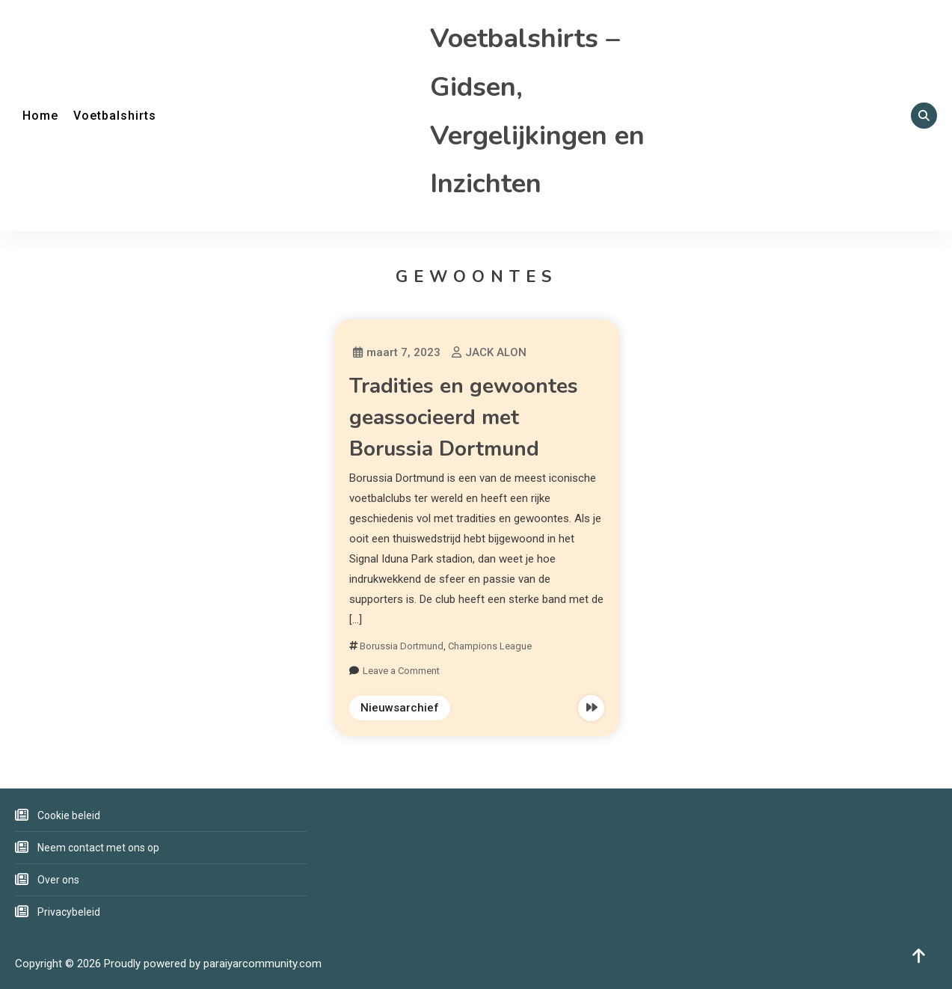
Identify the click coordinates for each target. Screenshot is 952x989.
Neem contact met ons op (98, 848)
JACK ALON (495, 352)
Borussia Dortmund (401, 646)
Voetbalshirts (114, 115)
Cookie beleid (68, 815)
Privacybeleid (68, 912)
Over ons (58, 880)
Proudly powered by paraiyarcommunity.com (213, 963)
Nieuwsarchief (399, 707)
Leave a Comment (401, 670)
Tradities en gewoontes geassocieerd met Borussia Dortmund (463, 417)
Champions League (490, 646)
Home (40, 115)
